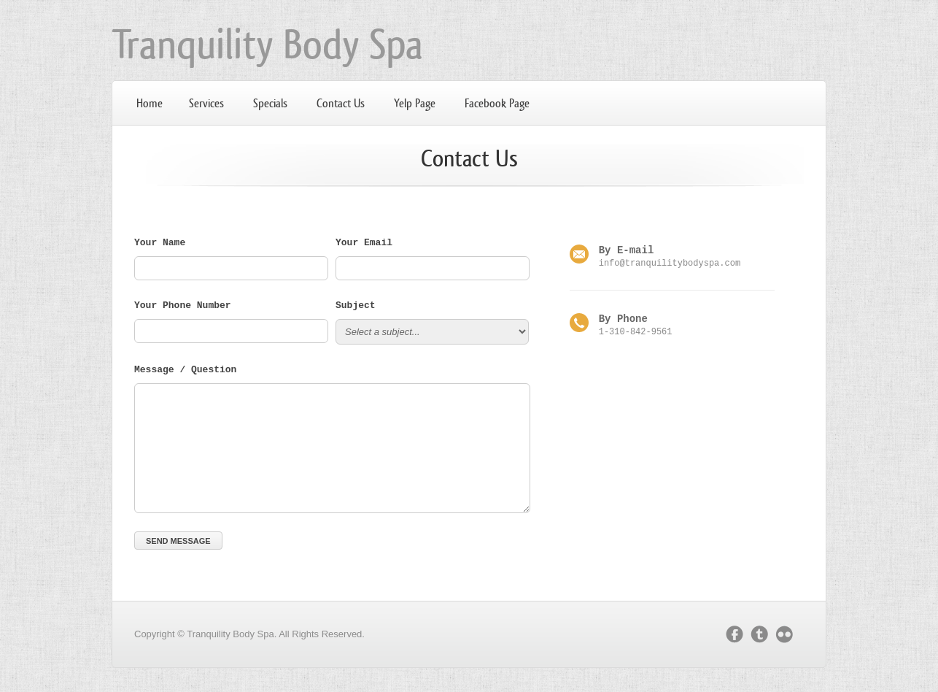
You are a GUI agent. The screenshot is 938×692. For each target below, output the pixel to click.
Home (149, 103)
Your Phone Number (182, 308)
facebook (734, 636)
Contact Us (341, 103)
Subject (356, 308)
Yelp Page (414, 103)
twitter (759, 636)
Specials (270, 103)
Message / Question (185, 372)
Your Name (159, 245)
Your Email (364, 245)
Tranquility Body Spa (267, 44)
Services (206, 103)
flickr (787, 636)
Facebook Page (497, 103)
